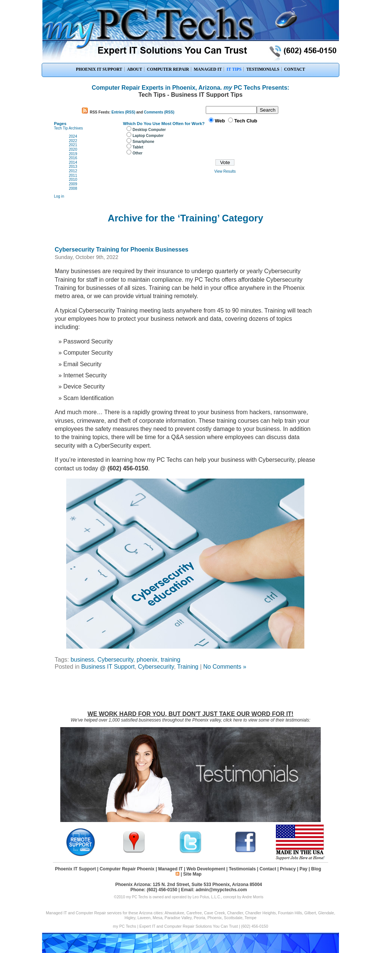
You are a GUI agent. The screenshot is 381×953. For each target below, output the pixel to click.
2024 (73, 136)
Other (137, 153)
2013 (73, 166)
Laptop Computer (147, 136)
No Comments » (224, 666)
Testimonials (242, 869)
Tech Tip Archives (68, 128)
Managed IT (170, 869)
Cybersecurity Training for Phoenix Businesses (121, 249)
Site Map (192, 874)
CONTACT (294, 69)
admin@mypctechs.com (221, 889)
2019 (73, 154)
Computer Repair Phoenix (127, 869)
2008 (73, 188)
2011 (73, 175)
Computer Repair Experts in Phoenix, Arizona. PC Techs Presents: (190, 87)
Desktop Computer (149, 130)
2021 (73, 145)
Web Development (205, 869)
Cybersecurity (115, 659)
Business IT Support (108, 666)
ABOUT (134, 69)
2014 (73, 162)
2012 (73, 171)
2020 (73, 149)
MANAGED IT (208, 69)
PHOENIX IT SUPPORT (99, 69)
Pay (303, 869)
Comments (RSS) (159, 112)
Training (187, 666)
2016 (73, 158)
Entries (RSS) (123, 112)
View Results (225, 171)
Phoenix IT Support (75, 869)
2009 (73, 184)
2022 (73, 141)
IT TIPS (234, 69)
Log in (59, 196)
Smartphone (143, 142)
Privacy (288, 869)
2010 (73, 180)
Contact (267, 869)
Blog (316, 869)
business (82, 659)
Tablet (137, 147)
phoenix (147, 659)
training (170, 659)
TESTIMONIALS (262, 69)
